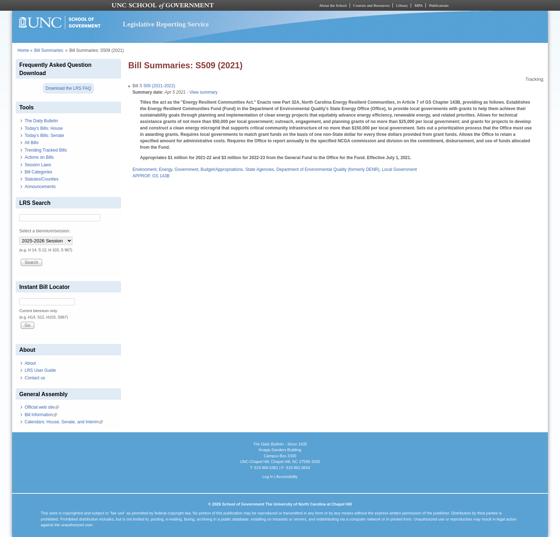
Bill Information (41, 414)
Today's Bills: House (44, 128)
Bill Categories (38, 171)
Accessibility (287, 476)
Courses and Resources (371, 5)
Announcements (40, 186)
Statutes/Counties (42, 179)
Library (402, 5)
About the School (333, 5)
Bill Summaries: (49, 50)
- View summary (202, 92)
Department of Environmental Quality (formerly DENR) (328, 169)
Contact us (35, 377)
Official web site (42, 407)
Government (186, 169)
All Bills (32, 142)
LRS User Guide (40, 370)
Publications (439, 5)
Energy (165, 169)
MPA (418, 5)
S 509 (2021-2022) (157, 85)
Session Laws (38, 164)
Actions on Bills (39, 157)
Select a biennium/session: (44, 230)
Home (23, 50)
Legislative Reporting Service (166, 24)
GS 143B (161, 175)
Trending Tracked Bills (46, 150)
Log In (267, 476)
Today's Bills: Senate (44, 135)
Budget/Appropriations (222, 169)
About (30, 363)
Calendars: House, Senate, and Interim (64, 421)
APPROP (141, 175)
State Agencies (259, 169)
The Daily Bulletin (41, 120)
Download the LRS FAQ (68, 88)
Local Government (399, 169)
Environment (144, 169)
